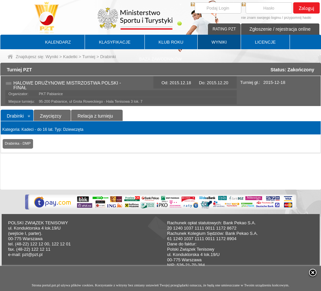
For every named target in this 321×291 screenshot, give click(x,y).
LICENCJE (265, 42)
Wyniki (52, 56)
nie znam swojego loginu (261, 17)
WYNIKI (219, 42)
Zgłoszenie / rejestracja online (279, 29)
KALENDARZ (58, 42)
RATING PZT (224, 29)
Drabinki (15, 116)
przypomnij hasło (297, 17)
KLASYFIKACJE (114, 42)
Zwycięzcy (50, 116)
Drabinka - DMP (18, 143)
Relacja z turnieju (95, 116)
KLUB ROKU (171, 42)
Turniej (88, 56)
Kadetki (70, 56)
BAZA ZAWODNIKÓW (160, 58)
